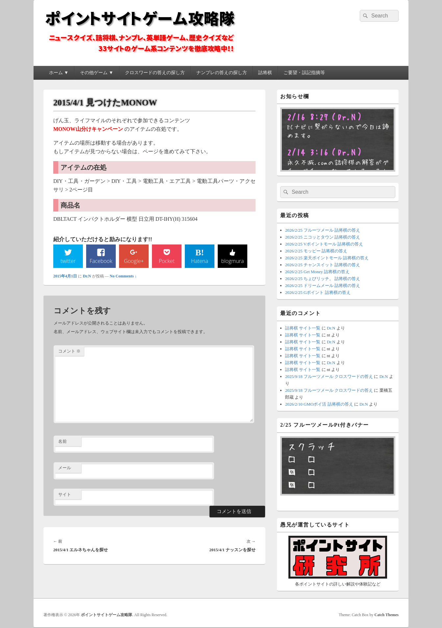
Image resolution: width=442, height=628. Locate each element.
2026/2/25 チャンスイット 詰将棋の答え (322, 264)
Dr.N (87, 276)
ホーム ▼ (58, 72)
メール (64, 467)
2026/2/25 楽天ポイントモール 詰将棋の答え (327, 257)
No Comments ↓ (123, 276)
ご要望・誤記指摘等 (304, 72)
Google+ (134, 261)
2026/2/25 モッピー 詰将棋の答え (316, 250)
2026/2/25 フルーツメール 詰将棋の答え (322, 230)
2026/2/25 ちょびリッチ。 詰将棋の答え (322, 278)
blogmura (232, 261)
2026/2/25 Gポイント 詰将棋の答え (318, 292)
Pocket (167, 261)
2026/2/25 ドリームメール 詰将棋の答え (322, 285)
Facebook (101, 261)
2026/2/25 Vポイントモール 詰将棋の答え (324, 244)
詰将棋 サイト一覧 (302, 328)
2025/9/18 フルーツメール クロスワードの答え (329, 376)
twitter (68, 261)
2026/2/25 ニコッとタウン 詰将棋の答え (322, 237)
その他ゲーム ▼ (96, 72)
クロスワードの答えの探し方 (155, 72)
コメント (69, 351)
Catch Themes (387, 615)
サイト (64, 494)
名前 (62, 441)
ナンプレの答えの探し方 (221, 72)
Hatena (199, 261)
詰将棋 (265, 72)
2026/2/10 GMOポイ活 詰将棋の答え (319, 404)
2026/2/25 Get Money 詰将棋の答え (317, 271)
